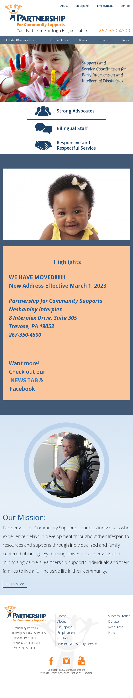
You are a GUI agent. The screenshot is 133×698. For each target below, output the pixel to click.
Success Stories (119, 616)
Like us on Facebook (51, 661)
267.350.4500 (114, 30)
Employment (105, 5)
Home (62, 616)
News (112, 632)
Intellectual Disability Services (77, 643)
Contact (125, 5)
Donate (113, 621)
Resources (115, 627)
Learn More (15, 583)
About (64, 5)
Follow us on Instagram (66, 661)
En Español (82, 5)
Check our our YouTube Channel (81, 661)
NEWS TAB (24, 380)
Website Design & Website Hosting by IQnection (66, 673)
